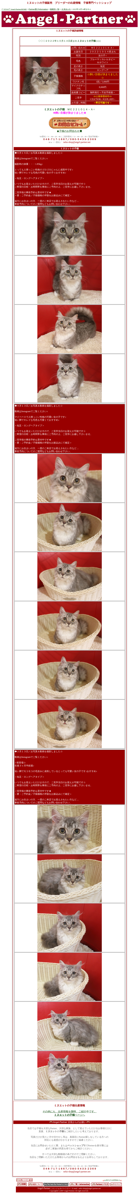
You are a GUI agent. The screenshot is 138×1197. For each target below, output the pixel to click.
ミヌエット (66, 9)
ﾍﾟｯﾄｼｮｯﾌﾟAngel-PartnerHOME (14, 9)
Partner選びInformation (38, 9)
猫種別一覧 (54, 9)
